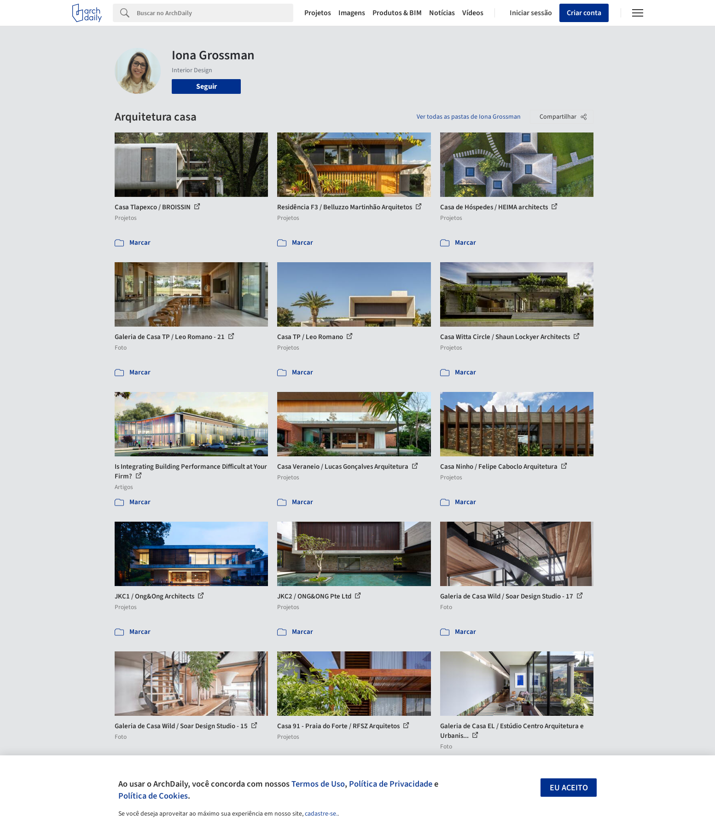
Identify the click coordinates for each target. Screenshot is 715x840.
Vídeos (472, 13)
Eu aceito (569, 788)
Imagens (351, 13)
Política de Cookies (153, 796)
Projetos (317, 13)
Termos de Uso (318, 784)
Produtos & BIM (397, 13)
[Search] (215, 13)
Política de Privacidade (390, 784)
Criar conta (584, 13)
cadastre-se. (321, 813)
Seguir (206, 86)
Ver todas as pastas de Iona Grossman (469, 117)
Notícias (442, 13)
